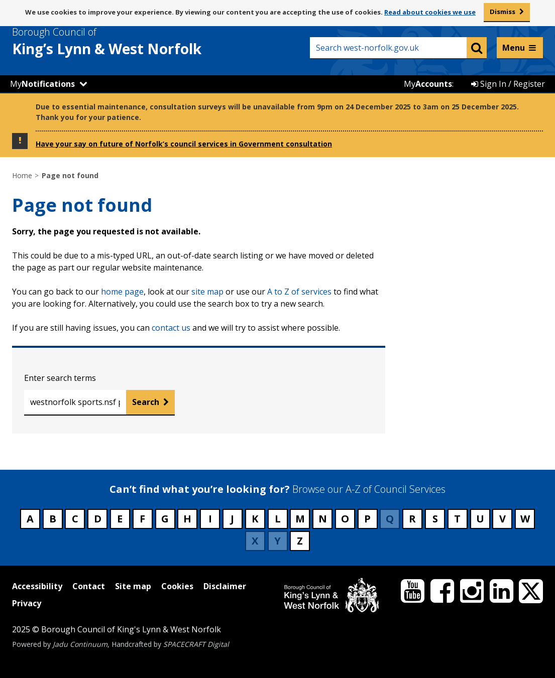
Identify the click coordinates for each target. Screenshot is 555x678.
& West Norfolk (125, 41)
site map (207, 291)
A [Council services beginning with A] (30, 518)
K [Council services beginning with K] (255, 518)
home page (122, 291)
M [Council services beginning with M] (300, 518)
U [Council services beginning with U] (480, 518)
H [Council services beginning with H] (187, 518)
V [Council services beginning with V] (502, 518)
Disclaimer (224, 586)
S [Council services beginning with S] (435, 518)
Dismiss (502, 11)
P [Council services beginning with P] (367, 518)
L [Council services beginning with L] (278, 518)
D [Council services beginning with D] (97, 518)
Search (145, 402)
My (42, 83)
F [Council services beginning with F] (142, 518)
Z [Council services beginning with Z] (300, 541)
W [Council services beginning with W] (525, 518)
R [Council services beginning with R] (412, 518)
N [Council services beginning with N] (322, 518)
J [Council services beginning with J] (232, 518)
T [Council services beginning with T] (457, 518)
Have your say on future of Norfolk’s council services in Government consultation (184, 144)
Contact (88, 586)
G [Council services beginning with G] (165, 518)
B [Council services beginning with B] (52, 518)
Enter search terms (60, 377)
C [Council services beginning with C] (75, 518)
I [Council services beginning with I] (210, 518)
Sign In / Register (508, 83)
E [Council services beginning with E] (120, 518)
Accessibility (37, 586)
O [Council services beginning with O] (345, 518)
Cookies (177, 586)
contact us (171, 327)
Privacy (26, 603)
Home (22, 175)
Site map (133, 586)
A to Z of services (299, 291)
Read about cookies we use (430, 12)
